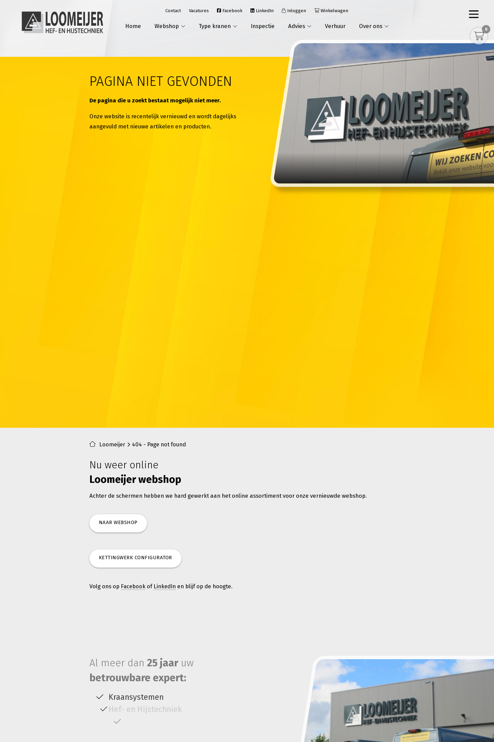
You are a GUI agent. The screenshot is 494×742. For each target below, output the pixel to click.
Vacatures (199, 11)
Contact (173, 11)
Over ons (374, 26)
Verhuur (335, 26)
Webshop (170, 26)
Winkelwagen (331, 11)
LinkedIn (262, 11)
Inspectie (263, 26)
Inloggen (294, 11)
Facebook (229, 11)
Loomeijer (112, 444)
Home (133, 26)
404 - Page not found (160, 444)
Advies (299, 26)
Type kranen (218, 26)
